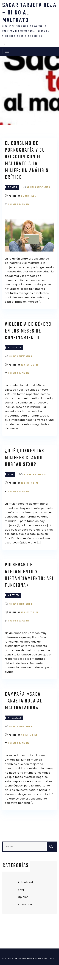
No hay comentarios (38, 187)
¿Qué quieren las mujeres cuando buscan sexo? (24, 458)
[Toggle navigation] (7, 51)
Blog (11, 474)
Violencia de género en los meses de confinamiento (28, 331)
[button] (5, 44)
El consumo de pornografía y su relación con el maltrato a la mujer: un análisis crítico (27, 161)
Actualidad (14, 348)
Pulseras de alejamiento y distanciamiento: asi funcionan (29, 575)
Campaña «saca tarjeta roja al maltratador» (23, 701)
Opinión (12, 187)
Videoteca (14, 595)
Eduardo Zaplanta (19, 204)
